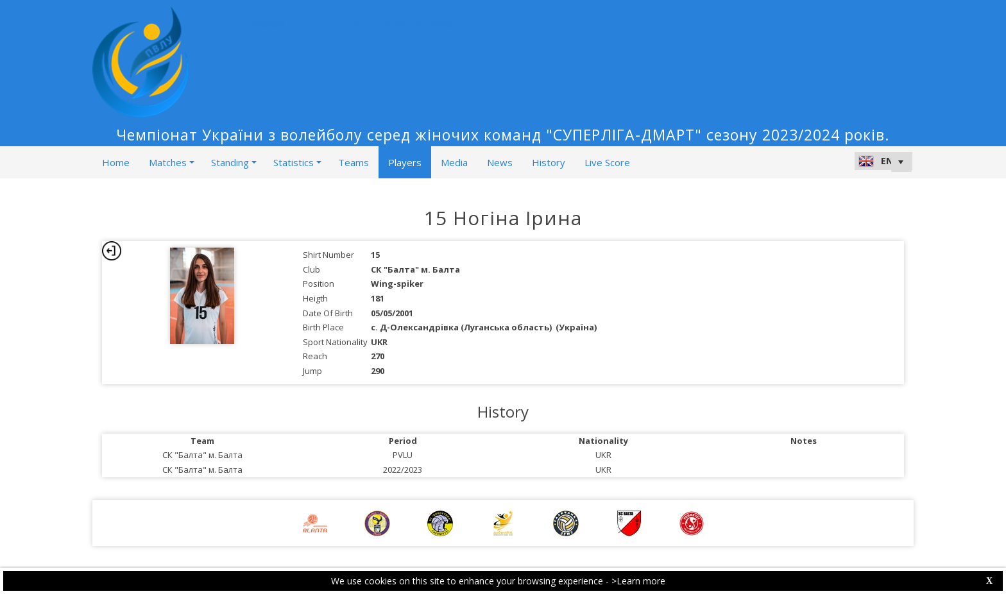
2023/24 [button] (270, 24)
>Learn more (638, 581)
